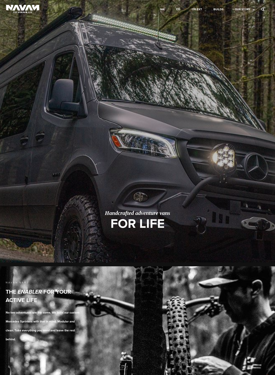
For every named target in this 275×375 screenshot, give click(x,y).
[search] (262, 9)
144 (162, 9)
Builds (218, 9)
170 (178, 9)
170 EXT (197, 9)
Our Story (242, 9)
